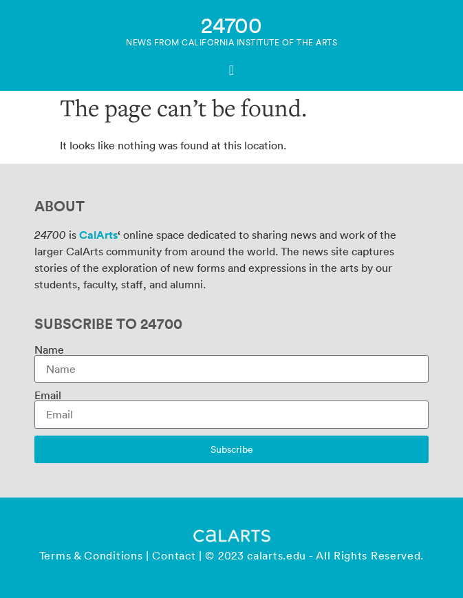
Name (49, 349)
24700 (231, 24)
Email (47, 395)
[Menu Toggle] (231, 70)
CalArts (98, 234)
